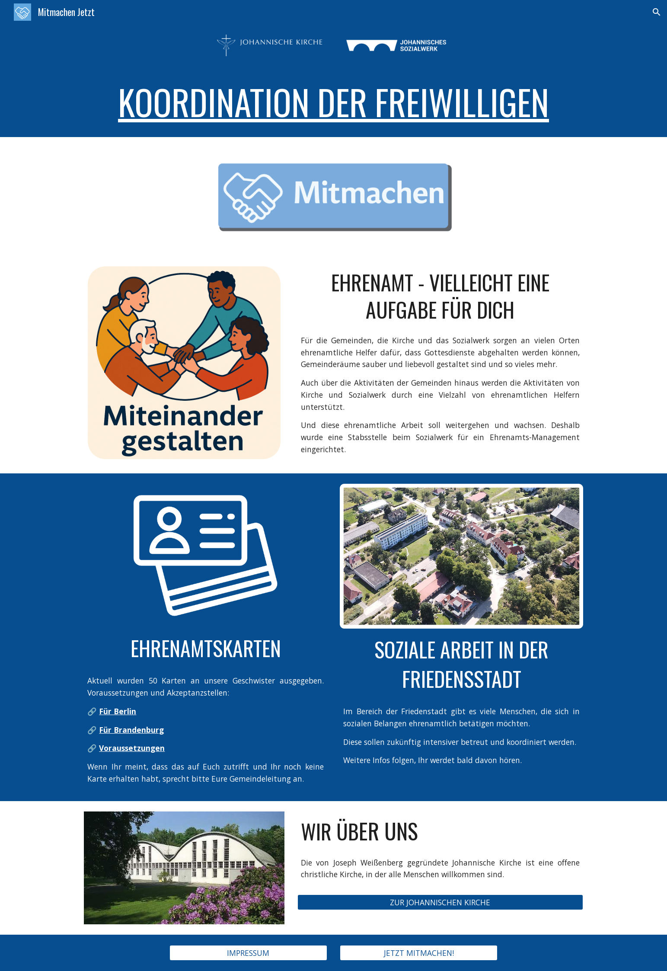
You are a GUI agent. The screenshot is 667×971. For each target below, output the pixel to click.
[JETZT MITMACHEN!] (418, 953)
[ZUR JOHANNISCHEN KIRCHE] (440, 902)
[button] (656, 12)
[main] (333, 101)
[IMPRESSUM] (248, 953)
